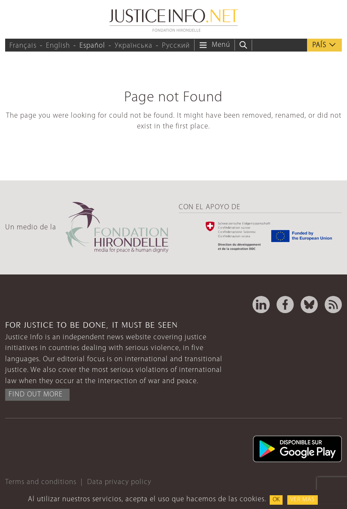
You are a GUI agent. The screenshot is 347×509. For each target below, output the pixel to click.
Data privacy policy (119, 482)
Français (23, 45)
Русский (176, 45)
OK (276, 500)
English (58, 45)
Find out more (36, 394)
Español (92, 45)
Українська (133, 45)
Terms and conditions (40, 482)
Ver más (302, 500)
